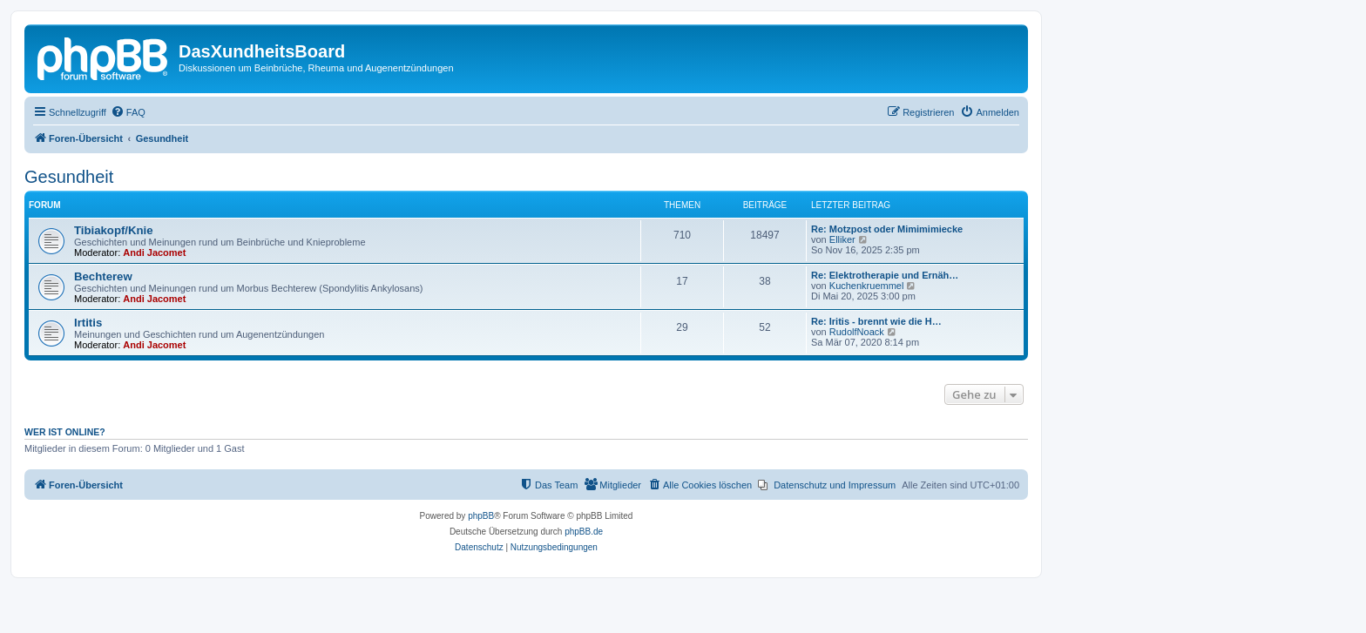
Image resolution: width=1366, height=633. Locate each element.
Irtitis (88, 322)
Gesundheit (68, 176)
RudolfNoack (856, 332)
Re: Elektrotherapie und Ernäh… (884, 275)
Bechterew (103, 276)
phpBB (481, 516)
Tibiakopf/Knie (113, 230)
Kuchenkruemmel (866, 285)
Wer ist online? (64, 432)
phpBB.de (584, 531)
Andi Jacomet (154, 252)
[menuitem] (128, 112)
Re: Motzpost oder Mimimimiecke (887, 229)
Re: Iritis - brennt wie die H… (876, 321)
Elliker (842, 239)
